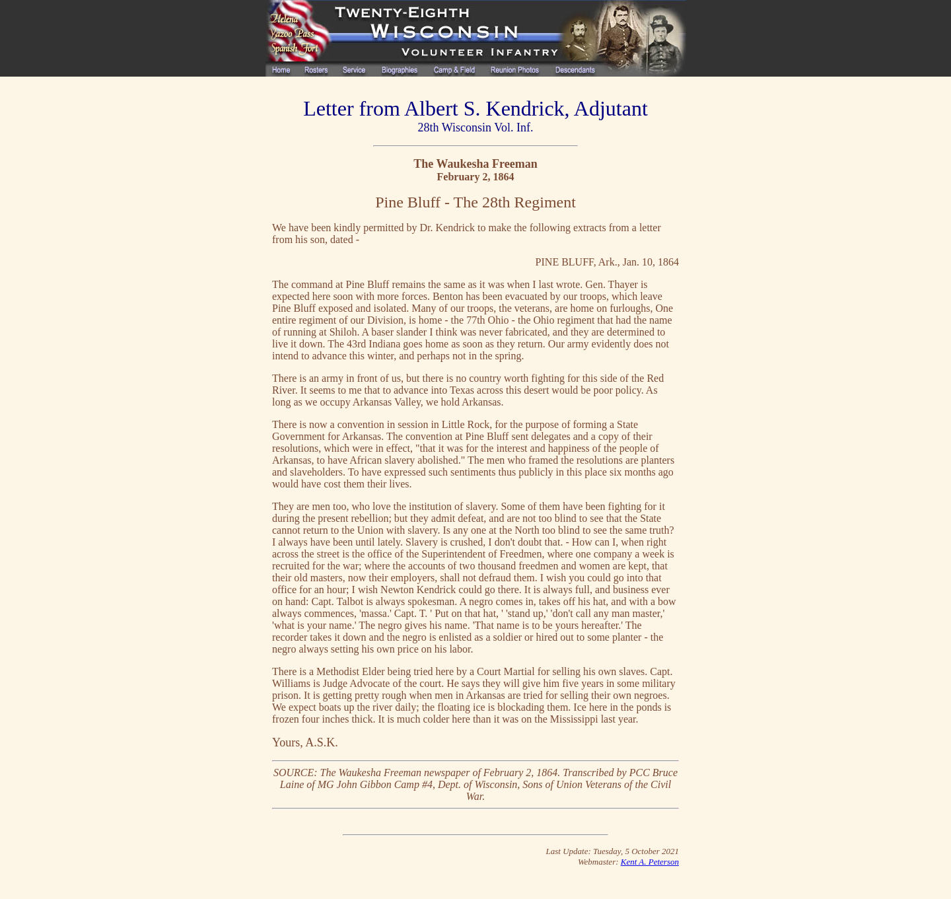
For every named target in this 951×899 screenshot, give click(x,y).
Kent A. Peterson (650, 862)
